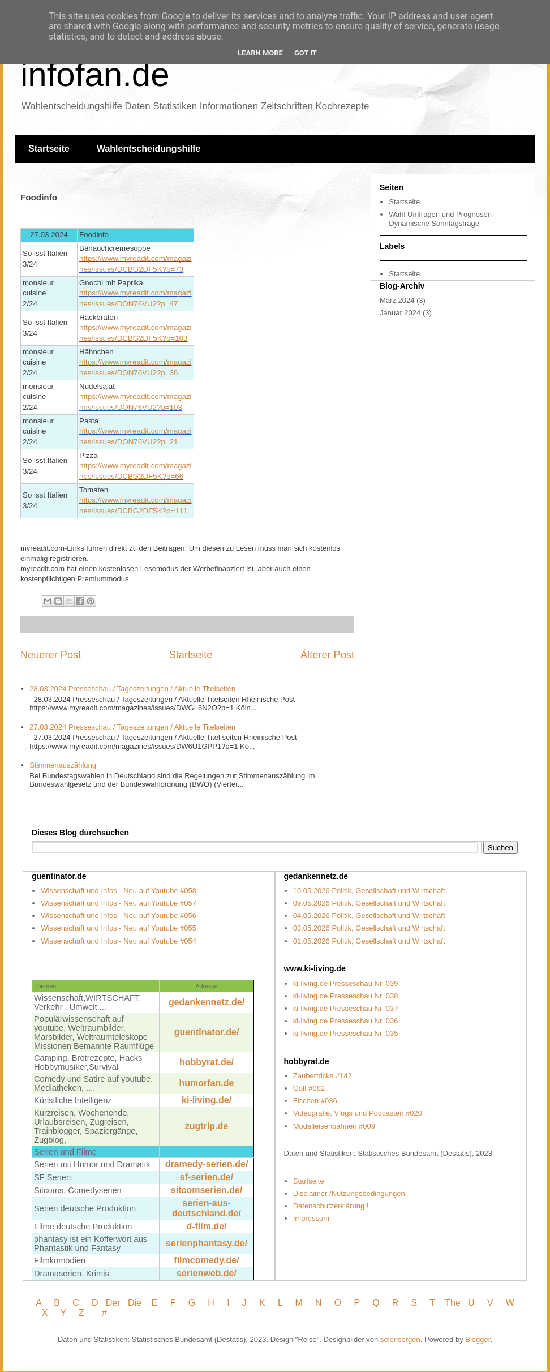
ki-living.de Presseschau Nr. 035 (345, 1033)
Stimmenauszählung (62, 765)
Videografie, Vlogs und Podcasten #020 (357, 1113)
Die (134, 1302)
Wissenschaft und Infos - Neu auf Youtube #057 (118, 903)
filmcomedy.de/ (206, 1260)
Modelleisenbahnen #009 (334, 1126)
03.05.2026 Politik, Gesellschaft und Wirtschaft (369, 928)
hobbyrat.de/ (206, 1062)
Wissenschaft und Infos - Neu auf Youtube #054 (118, 941)
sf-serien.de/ (206, 1177)
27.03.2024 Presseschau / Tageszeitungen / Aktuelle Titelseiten (132, 727)
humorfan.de (206, 1083)
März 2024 (397, 300)
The (453, 1302)
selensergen (400, 1339)
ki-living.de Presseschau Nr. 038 (345, 996)
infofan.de (95, 74)
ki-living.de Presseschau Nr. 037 (345, 1008)
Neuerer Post (50, 655)
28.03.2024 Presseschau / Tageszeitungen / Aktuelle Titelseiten (132, 688)
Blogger (477, 1339)
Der (113, 1302)
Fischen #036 (315, 1100)
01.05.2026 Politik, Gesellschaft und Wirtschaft (369, 941)
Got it (305, 53)
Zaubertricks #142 (322, 1075)
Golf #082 (309, 1088)
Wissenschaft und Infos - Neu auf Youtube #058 (118, 890)
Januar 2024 (400, 312)
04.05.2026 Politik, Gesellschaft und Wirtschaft (369, 915)
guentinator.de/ (206, 1032)
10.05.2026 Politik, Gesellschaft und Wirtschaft (369, 890)
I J (238, 1302)
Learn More (260, 53)
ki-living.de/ (206, 1100)
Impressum (311, 1218)
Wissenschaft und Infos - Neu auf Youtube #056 (118, 915)
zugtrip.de (206, 1126)
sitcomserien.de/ (206, 1190)
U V (482, 1302)
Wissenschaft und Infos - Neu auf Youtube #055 (118, 928)
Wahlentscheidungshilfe (148, 148)
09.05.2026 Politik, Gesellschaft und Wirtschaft (369, 903)
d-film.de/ (206, 1226)
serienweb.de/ (207, 1273)
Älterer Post (327, 655)
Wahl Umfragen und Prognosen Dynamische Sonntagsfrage (440, 219)
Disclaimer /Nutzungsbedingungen (349, 1193)
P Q (368, 1302)
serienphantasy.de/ (206, 1243)
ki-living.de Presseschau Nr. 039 (345, 983)
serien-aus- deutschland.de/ (206, 1208)
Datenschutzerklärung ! (331, 1206)
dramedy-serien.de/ (206, 1164)
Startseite (49, 148)
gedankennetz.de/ (206, 1002)
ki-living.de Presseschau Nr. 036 (345, 1021)
